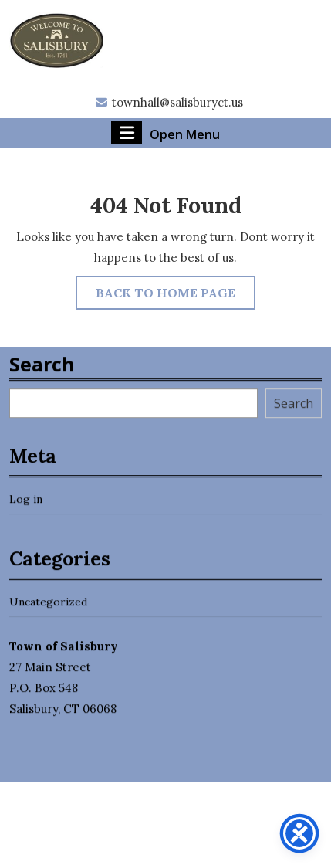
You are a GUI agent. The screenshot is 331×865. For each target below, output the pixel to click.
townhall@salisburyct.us (168, 102)
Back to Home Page (175, 296)
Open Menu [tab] (165, 132)
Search (42, 373)
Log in (25, 508)
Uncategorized (48, 611)
